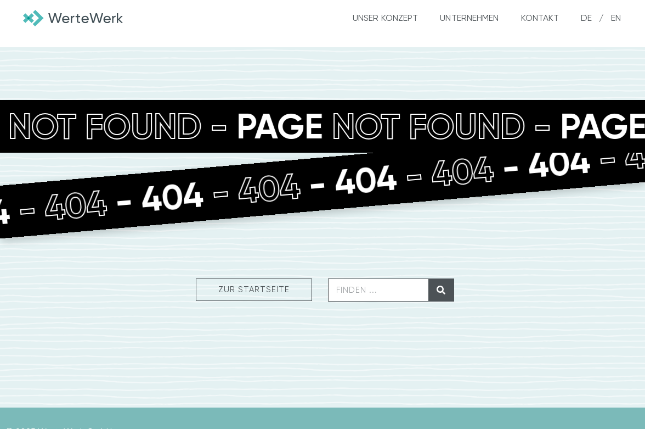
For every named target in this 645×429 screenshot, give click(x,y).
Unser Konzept (385, 18)
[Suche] (441, 290)
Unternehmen (469, 18)
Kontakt (540, 18)
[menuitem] (583, 18)
